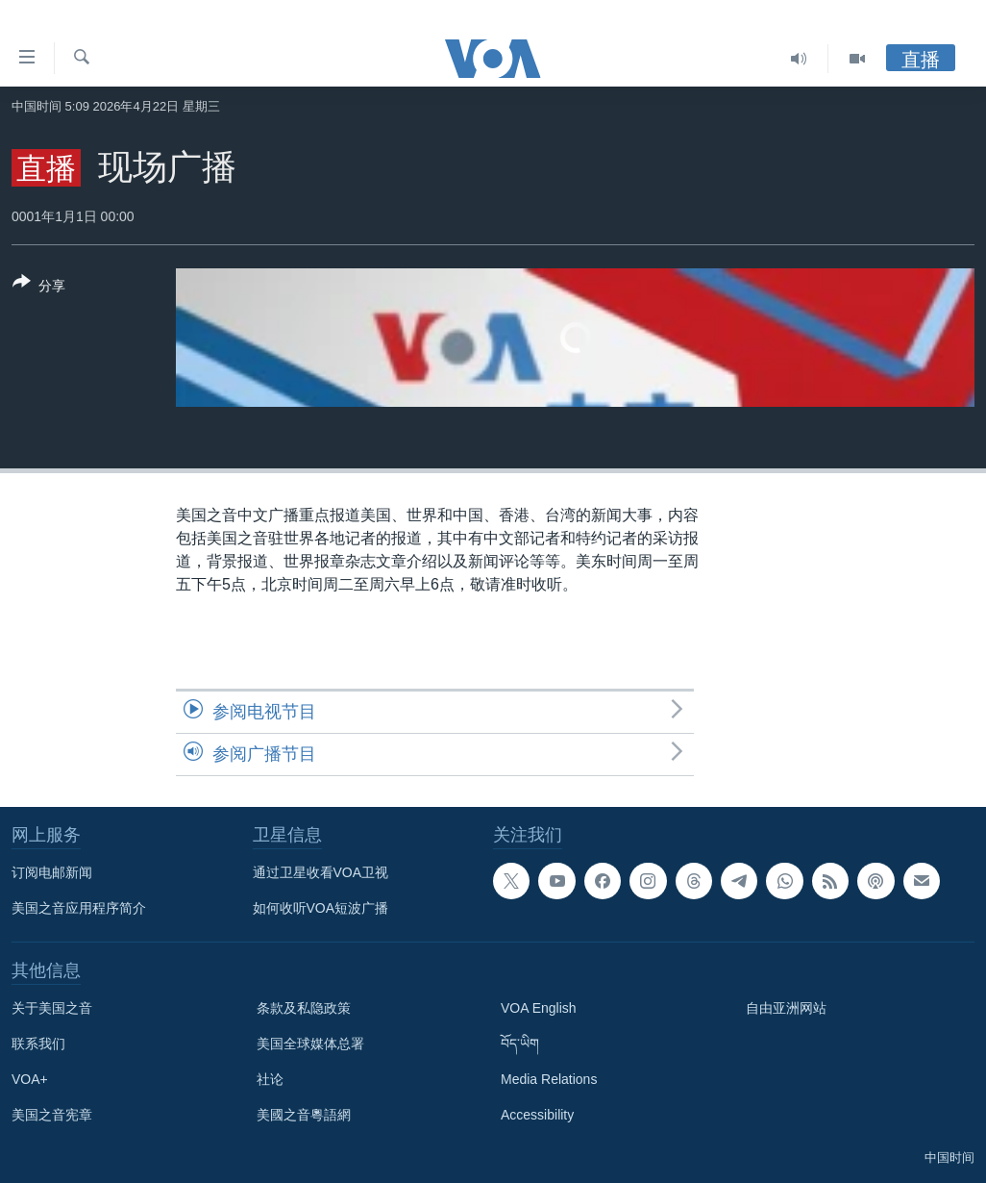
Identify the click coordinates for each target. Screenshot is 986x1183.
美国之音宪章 (52, 1114)
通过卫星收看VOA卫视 (321, 872)
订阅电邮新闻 (52, 872)
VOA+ (30, 1079)
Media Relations (549, 1079)
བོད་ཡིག (520, 1043)
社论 (270, 1079)
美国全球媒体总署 (310, 1043)
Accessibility (537, 1114)
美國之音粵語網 (304, 1114)
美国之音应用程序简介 (79, 908)
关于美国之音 (52, 1008)
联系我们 (38, 1043)
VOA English (539, 1008)
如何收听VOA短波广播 (321, 908)
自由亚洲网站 (786, 1008)
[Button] (38, 287)
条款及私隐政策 (304, 1008)
